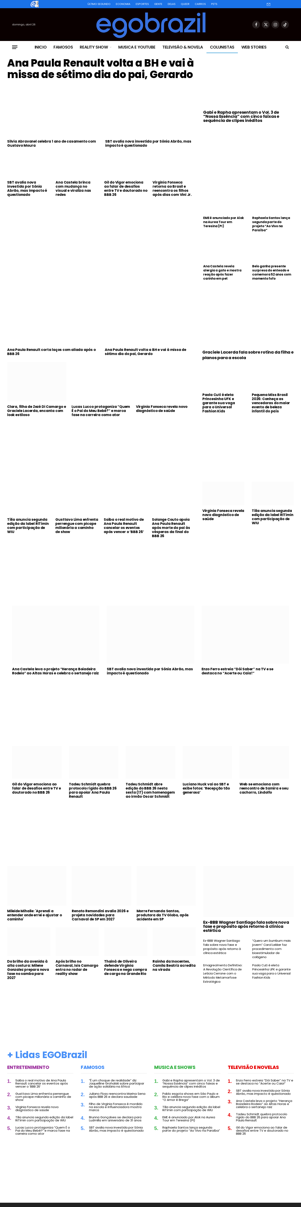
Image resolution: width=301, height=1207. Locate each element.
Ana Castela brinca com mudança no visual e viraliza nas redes (73, 188)
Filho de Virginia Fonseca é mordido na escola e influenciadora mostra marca (116, 1107)
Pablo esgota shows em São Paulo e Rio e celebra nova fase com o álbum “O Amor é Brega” (191, 1096)
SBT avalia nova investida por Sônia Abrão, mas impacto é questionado (148, 143)
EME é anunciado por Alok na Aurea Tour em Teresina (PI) (223, 222)
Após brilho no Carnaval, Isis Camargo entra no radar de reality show (77, 967)
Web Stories (254, 47)
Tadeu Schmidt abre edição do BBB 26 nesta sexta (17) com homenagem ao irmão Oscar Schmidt (150, 790)
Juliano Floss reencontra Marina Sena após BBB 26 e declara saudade (117, 1095)
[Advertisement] (101, 230)
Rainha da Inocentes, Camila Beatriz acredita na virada (174, 965)
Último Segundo (99, 4)
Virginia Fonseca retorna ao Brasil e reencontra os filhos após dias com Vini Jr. (172, 188)
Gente (158, 4)
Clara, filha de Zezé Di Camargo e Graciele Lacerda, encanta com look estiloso (36, 411)
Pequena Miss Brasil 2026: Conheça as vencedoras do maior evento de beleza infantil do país (271, 403)
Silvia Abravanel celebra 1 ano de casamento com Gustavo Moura (51, 143)
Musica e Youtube (136, 47)
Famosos (63, 47)
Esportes (142, 4)
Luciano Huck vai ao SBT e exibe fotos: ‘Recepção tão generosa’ (206, 788)
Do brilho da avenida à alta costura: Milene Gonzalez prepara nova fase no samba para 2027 (28, 969)
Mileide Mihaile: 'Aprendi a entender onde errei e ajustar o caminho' (34, 915)
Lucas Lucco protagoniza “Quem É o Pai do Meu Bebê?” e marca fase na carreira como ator (101, 411)
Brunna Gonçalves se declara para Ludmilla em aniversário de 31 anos (115, 1119)
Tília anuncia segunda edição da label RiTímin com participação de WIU (28, 525)
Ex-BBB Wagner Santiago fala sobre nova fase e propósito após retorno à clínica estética (246, 926)
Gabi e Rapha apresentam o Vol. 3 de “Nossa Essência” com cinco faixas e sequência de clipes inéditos (241, 116)
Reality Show (94, 47)
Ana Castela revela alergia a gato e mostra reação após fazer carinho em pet (222, 272)
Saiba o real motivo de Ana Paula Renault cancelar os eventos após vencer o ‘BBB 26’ (124, 525)
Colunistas (222, 47)
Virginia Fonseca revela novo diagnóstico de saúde (161, 409)
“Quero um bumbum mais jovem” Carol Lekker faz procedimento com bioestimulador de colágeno (271, 949)
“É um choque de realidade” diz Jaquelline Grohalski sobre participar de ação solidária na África (116, 1083)
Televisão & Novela (182, 47)
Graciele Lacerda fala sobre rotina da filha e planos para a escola (248, 355)
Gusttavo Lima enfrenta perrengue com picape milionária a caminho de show (76, 525)
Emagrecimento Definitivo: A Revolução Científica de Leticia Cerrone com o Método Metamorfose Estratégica (222, 973)
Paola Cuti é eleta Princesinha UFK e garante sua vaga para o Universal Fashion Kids (218, 403)
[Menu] (14, 47)
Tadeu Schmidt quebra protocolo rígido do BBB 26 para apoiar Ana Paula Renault (93, 790)
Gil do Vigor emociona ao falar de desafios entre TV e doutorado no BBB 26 (125, 188)
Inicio (41, 47)
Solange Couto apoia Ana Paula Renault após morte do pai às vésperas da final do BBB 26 (171, 527)
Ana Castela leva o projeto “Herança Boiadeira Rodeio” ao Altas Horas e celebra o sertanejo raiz (55, 671)
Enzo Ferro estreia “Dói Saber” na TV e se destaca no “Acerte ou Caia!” (237, 671)
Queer (185, 4)
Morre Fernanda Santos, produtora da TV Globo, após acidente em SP (163, 915)
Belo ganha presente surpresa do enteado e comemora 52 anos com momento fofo (271, 272)
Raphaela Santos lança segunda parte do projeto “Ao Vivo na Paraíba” (271, 224)
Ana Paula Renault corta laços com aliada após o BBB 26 (51, 352)
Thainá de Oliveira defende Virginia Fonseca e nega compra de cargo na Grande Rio (125, 967)
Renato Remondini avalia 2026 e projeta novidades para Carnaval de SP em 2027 (100, 915)
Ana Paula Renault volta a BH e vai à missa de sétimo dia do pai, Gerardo (100, 68)
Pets (214, 4)
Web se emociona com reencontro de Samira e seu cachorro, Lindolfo (263, 788)
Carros (200, 4)
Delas (172, 4)
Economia (123, 4)
